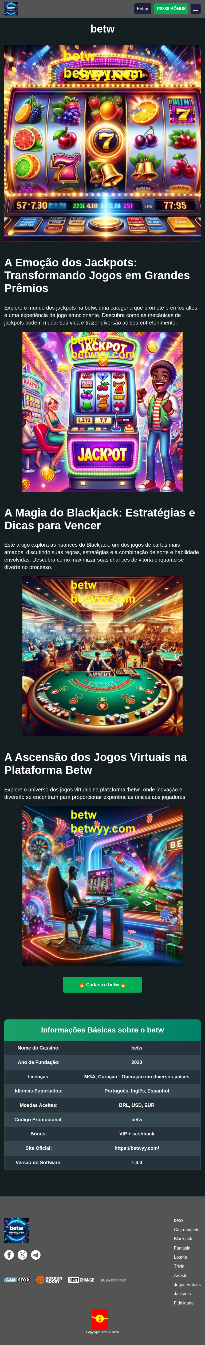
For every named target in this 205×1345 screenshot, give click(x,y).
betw (178, 1220)
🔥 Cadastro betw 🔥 (102, 984)
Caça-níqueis (186, 1229)
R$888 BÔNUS (171, 8)
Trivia (179, 1266)
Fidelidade (184, 1303)
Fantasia (182, 1248)
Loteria (180, 1257)
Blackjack (183, 1238)
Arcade (181, 1275)
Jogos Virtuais (187, 1284)
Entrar (143, 8)
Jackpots (182, 1293)
